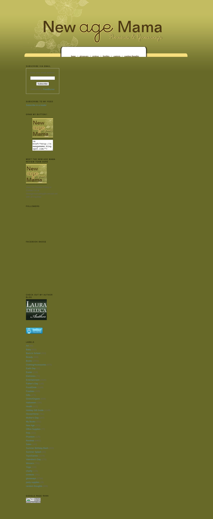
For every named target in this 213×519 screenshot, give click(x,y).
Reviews (30, 442)
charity (29, 473)
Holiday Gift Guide (35, 412)
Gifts (28, 397)
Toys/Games (32, 457)
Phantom (30, 438)
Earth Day (31, 370)
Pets (28, 435)
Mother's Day (32, 419)
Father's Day (32, 385)
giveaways (84, 56)
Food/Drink (31, 389)
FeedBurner (49, 89)
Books (29, 363)
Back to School (33, 355)
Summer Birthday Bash (37, 450)
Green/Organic (33, 400)
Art (27, 347)
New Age (30, 427)
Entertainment (32, 382)
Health (29, 408)
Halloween (31, 404)
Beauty (29, 359)
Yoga (28, 469)
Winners (30, 465)
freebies (106, 56)
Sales (28, 446)
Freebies (30, 393)
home (73, 56)
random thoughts (131, 56)
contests (116, 56)
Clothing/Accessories (36, 366)
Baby (28, 351)
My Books (30, 423)
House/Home (32, 416)
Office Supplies (33, 431)
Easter (29, 374)
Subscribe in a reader (36, 105)
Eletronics (30, 378)
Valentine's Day (33, 461)
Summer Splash (33, 454)
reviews (95, 56)
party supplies (32, 484)
